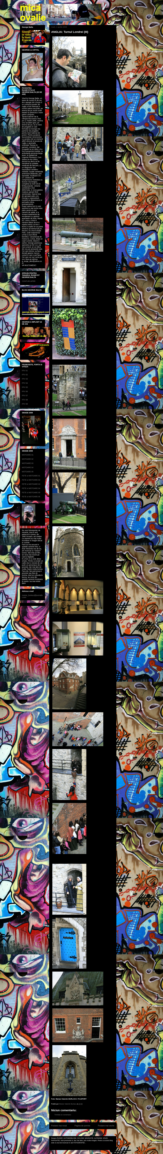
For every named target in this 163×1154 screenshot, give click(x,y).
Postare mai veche (106, 1126)
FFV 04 (25, 383)
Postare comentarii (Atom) (88, 1132)
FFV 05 (25, 387)
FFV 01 (25, 371)
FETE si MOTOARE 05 (31, 493)
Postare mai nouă (59, 1126)
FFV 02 (25, 375)
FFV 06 (25, 391)
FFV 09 (25, 404)
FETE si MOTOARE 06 (31, 497)
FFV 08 (25, 400)
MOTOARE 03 (27, 463)
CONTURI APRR (28, 281)
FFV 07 (25, 396)
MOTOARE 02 (27, 459)
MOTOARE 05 (27, 472)
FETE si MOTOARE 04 (31, 488)
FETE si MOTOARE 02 (31, 480)
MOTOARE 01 (27, 455)
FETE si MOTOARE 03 (31, 484)
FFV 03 (25, 379)
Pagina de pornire (82, 1126)
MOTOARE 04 (27, 467)
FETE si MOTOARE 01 (31, 476)
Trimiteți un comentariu (62, 1115)
